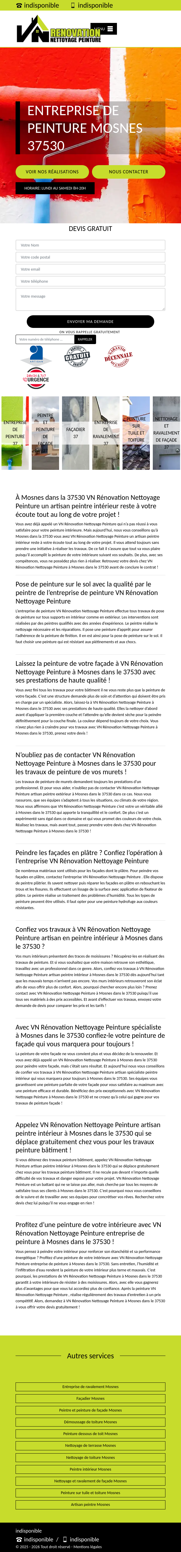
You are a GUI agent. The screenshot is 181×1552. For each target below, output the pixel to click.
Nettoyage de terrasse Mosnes (90, 1445)
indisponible (37, 5)
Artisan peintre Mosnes (90, 1504)
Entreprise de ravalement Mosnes (91, 1386)
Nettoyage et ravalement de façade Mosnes (90, 1481)
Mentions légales (87, 1546)
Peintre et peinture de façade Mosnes (90, 1410)
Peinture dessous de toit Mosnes (90, 1433)
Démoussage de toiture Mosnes (90, 1421)
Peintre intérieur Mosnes (90, 1469)
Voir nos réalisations (52, 172)
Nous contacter (128, 172)
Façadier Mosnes (90, 1398)
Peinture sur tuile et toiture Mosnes (90, 1492)
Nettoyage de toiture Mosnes (90, 1457)
